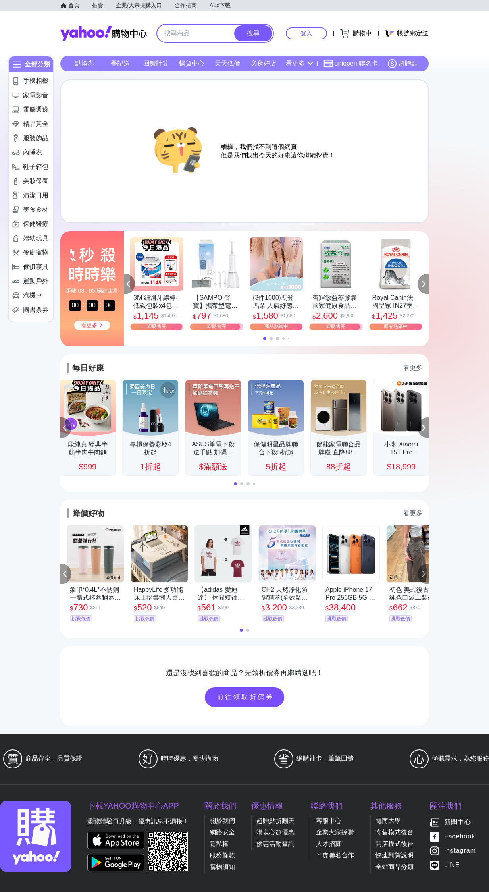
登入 (306, 33)
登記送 (120, 63)
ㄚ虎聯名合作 (335, 855)
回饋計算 (156, 63)
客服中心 (328, 820)
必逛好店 (263, 63)
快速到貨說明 (394, 855)
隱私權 (219, 843)
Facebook (459, 836)
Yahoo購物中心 (103, 33)
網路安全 (222, 832)
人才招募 (328, 843)
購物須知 (222, 866)
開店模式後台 (394, 843)
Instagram (460, 851)
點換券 (84, 63)
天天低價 (227, 63)
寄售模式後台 (394, 832)
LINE (452, 865)
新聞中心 (457, 822)
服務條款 (222, 855)
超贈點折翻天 (275, 820)
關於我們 (222, 820)
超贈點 (402, 63)
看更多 (299, 63)
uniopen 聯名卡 (350, 63)
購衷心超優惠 (275, 832)
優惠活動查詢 (275, 843)
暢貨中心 (191, 63)
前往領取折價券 (245, 696)
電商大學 (388, 820)
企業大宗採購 (335, 832)
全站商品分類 (394, 866)
